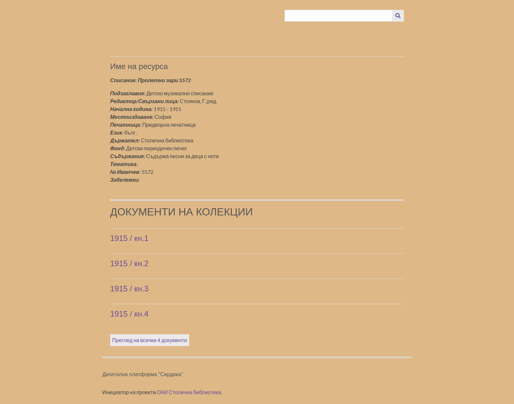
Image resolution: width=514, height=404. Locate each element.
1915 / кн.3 (129, 288)
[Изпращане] (398, 16)
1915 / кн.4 (129, 313)
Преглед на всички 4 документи (149, 340)
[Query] (339, 16)
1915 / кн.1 (129, 238)
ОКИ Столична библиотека (189, 392)
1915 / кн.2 (129, 263)
